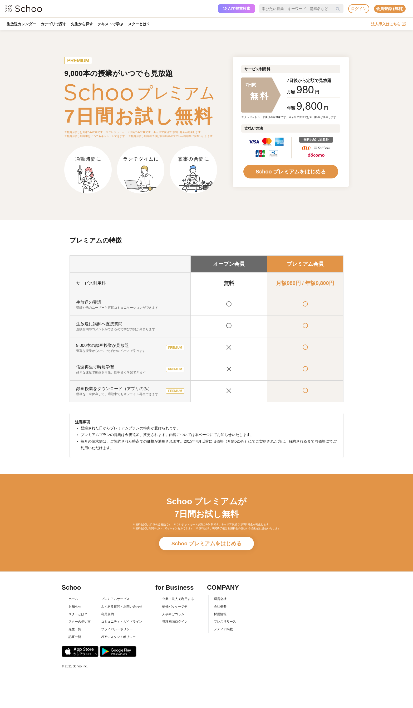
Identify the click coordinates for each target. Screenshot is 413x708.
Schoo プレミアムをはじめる (291, 171)
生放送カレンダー (21, 24)
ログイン (359, 8)
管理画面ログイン (175, 621)
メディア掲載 (223, 629)
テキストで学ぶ (111, 24)
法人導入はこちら (388, 24)
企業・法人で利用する (178, 599)
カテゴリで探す (54, 24)
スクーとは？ (140, 24)
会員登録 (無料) (390, 8)
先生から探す (82, 24)
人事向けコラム (173, 614)
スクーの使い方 (79, 621)
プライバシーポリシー (117, 629)
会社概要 (220, 606)
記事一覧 (74, 637)
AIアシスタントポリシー (118, 637)
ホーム (73, 599)
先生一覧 (74, 629)
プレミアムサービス (115, 599)
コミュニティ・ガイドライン (121, 621)
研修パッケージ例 (175, 606)
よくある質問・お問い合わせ (121, 606)
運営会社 (220, 599)
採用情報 (220, 614)
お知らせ (74, 606)
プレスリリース (225, 621)
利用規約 (107, 614)
